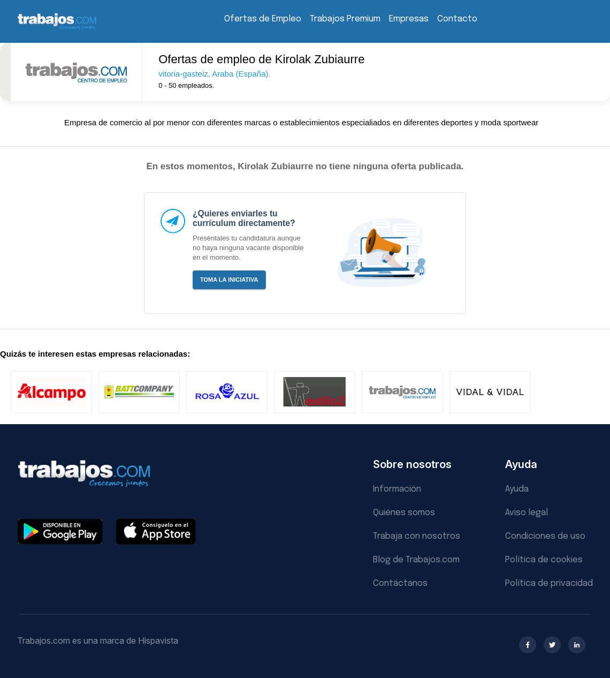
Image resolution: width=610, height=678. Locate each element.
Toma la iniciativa (229, 279)
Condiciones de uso (545, 536)
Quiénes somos (404, 512)
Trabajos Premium (345, 19)
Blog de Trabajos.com (416, 559)
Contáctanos (400, 583)
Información (397, 489)
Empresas (409, 19)
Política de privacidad (549, 583)
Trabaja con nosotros (416, 536)
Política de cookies (544, 559)
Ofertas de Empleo (262, 19)
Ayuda (517, 489)
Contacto (457, 19)
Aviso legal (526, 512)
